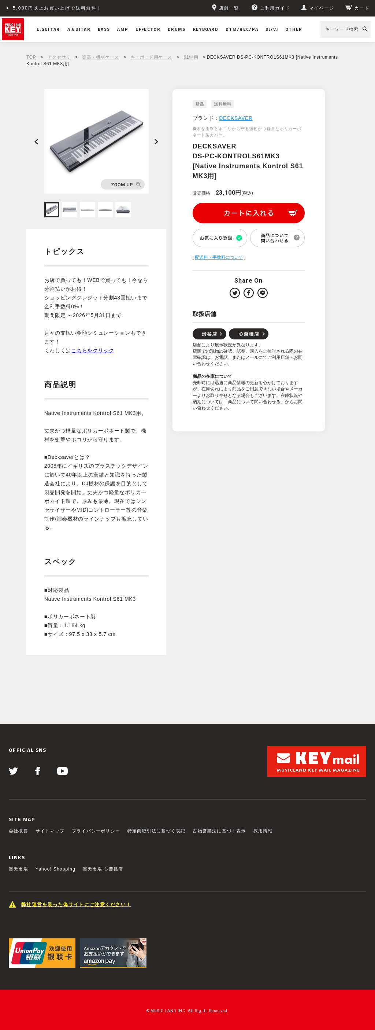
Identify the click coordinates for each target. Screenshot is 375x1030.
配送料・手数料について (219, 257)
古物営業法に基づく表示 (219, 831)
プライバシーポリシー (96, 831)
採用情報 (263, 831)
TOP (31, 57)
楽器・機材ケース (100, 57)
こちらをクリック (92, 350)
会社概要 (18, 831)
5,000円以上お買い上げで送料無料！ (57, 8)
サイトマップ (50, 831)
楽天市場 (18, 869)
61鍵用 (190, 57)
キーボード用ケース (151, 57)
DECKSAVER (236, 118)
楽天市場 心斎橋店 (103, 869)
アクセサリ (59, 57)
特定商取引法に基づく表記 (156, 831)
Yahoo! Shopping (55, 869)
